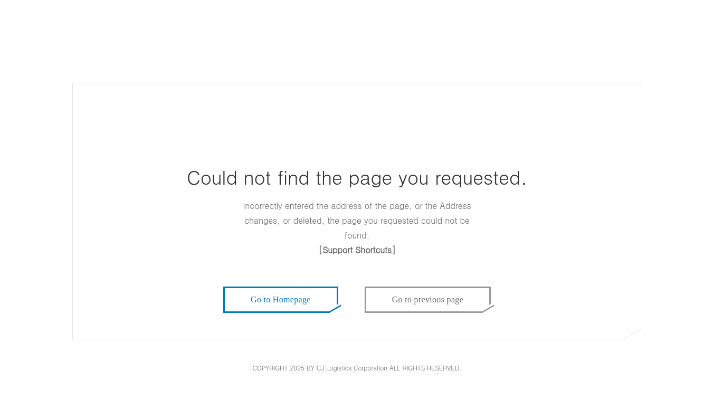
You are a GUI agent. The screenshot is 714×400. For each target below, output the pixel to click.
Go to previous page (427, 299)
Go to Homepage (281, 299)
